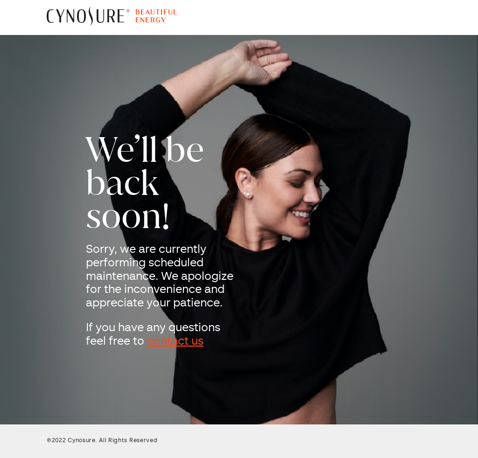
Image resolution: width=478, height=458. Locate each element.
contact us (175, 341)
